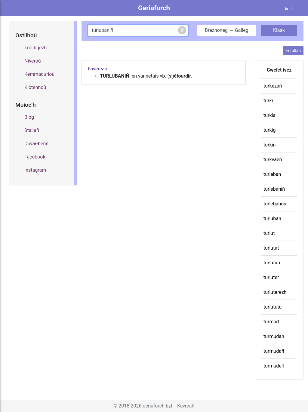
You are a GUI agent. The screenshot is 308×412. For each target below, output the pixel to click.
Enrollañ (293, 50)
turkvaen (272, 159)
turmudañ (273, 351)
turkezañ (272, 86)
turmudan (273, 336)
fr (292, 8)
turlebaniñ (274, 189)
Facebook (34, 157)
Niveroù (32, 61)
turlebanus (274, 204)
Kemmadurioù (39, 74)
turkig (269, 130)
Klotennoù (35, 87)
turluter (271, 277)
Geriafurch (154, 8)
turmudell (273, 366)
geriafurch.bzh (158, 406)
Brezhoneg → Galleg (226, 30)
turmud (271, 321)
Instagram (35, 170)
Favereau (97, 69)
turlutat (271, 248)
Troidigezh (35, 48)
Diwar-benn (36, 143)
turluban (272, 218)
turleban (272, 174)
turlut (269, 233)
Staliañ (31, 130)
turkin (269, 145)
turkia (269, 115)
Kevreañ (185, 406)
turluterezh (274, 292)
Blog (29, 117)
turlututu (272, 307)
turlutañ (271, 263)
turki (268, 100)
